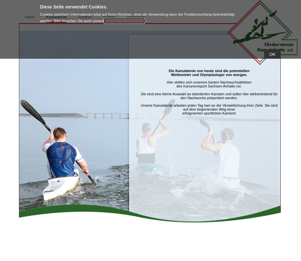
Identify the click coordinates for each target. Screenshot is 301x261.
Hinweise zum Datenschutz (124, 21)
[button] (272, 54)
